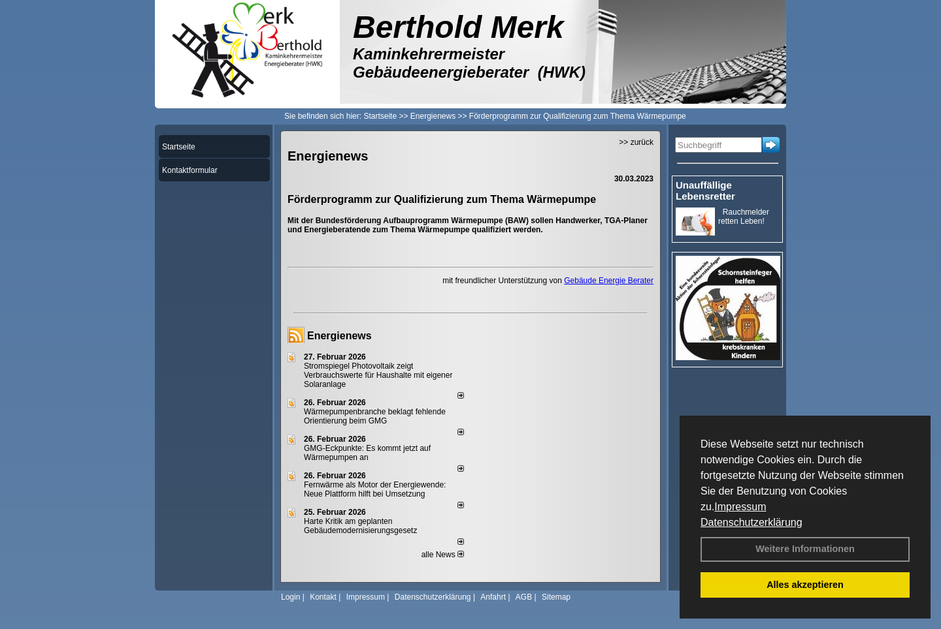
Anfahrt (493, 597)
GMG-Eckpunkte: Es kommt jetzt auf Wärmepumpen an (367, 453)
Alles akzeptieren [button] (805, 584)
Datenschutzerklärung (751, 522)
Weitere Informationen (805, 549)
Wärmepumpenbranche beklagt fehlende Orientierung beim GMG (375, 416)
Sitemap (556, 597)
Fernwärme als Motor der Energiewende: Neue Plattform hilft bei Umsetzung (375, 489)
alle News (442, 554)
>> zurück (636, 142)
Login (290, 597)
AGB (524, 597)
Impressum (740, 506)
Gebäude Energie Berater (608, 280)
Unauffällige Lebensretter (705, 190)
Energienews (339, 335)
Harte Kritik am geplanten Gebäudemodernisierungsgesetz (360, 526)
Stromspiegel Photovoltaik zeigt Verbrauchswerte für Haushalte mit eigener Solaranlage (378, 375)
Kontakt (323, 597)
